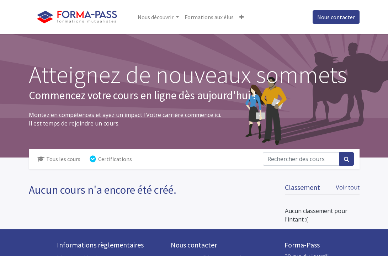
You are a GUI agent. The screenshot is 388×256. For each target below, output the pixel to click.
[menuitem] (209, 17)
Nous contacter (336, 17)
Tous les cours (58, 158)
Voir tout (348, 187)
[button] (241, 17)
